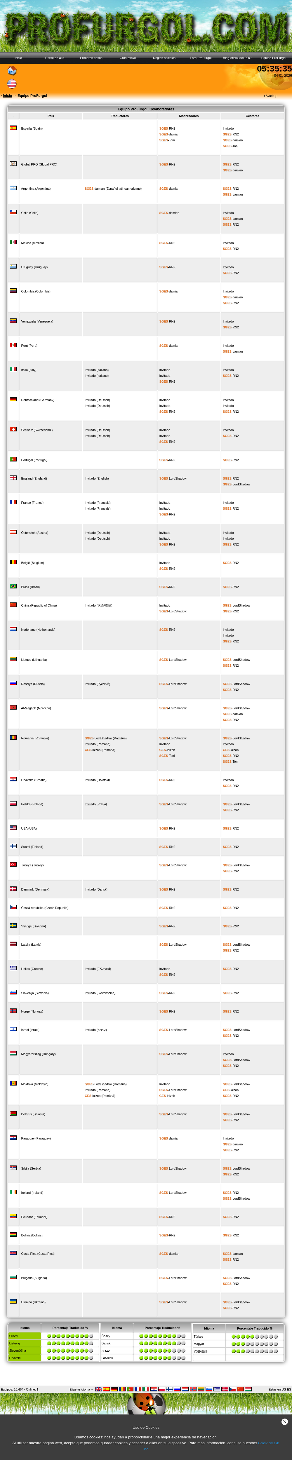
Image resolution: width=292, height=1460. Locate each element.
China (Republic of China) (39, 605)
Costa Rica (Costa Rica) (38, 1253)
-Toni (167, 140)
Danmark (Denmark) (35, 889)
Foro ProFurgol (201, 58)
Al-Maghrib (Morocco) (36, 708)
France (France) (32, 502)
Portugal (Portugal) (34, 460)
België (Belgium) (32, 563)
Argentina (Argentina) (36, 188)
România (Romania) (35, 738)
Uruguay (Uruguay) (34, 267)
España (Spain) (32, 128)
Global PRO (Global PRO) (39, 164)
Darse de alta (54, 58)
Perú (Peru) (29, 345)
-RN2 (167, 128)
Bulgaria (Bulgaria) (34, 1278)
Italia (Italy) (28, 370)
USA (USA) (29, 828)
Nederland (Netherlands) (38, 629)
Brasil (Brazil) (30, 587)
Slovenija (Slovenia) (35, 993)
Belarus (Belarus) (33, 1114)
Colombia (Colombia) (36, 291)
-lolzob (92, 750)
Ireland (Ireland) (32, 1192)
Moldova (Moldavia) (34, 1084)
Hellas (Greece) (32, 969)
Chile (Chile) (30, 213)
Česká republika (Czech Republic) (44, 908)
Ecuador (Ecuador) (34, 1217)
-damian (169, 134)
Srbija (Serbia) (31, 1168)
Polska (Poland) (32, 804)
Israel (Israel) (30, 1030)
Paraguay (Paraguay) (36, 1138)
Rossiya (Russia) (33, 684)
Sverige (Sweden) (33, 926)
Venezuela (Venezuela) (37, 321)
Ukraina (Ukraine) (33, 1302)
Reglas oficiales (164, 58)
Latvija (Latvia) (31, 944)
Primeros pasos (91, 58)
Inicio (18, 58)
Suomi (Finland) (32, 847)
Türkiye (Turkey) (32, 865)
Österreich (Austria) (34, 532)
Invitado (228, 128)
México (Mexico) (32, 243)
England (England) (34, 478)
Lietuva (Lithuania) (34, 659)
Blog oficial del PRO (237, 58)
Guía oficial (128, 58)
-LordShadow (173, 478)
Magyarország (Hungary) (38, 1054)
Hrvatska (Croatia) (33, 780)
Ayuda (270, 95)
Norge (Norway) (32, 1011)
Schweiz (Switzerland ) (37, 430)
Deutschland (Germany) (37, 400)
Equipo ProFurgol (273, 58)
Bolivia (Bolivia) (32, 1235)
